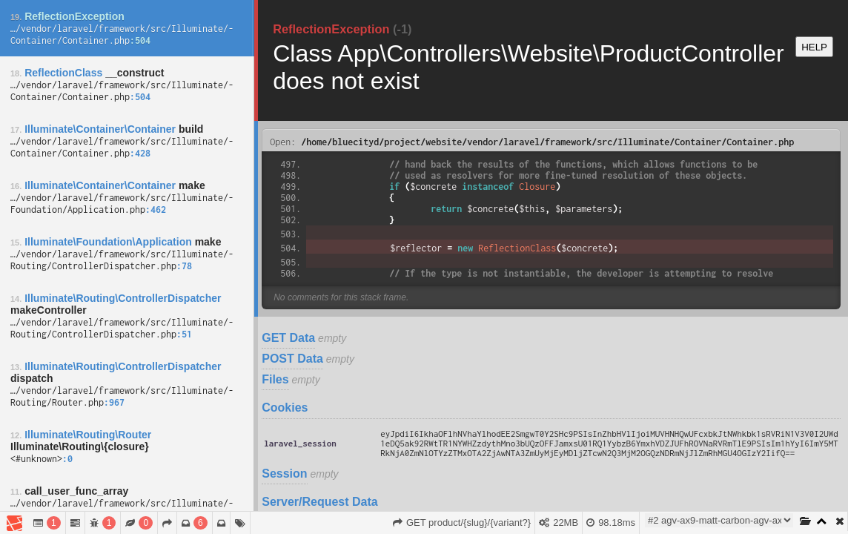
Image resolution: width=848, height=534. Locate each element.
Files (275, 379)
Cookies (285, 407)
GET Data (288, 338)
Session (284, 473)
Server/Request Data (320, 501)
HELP (814, 47)
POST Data (292, 358)
